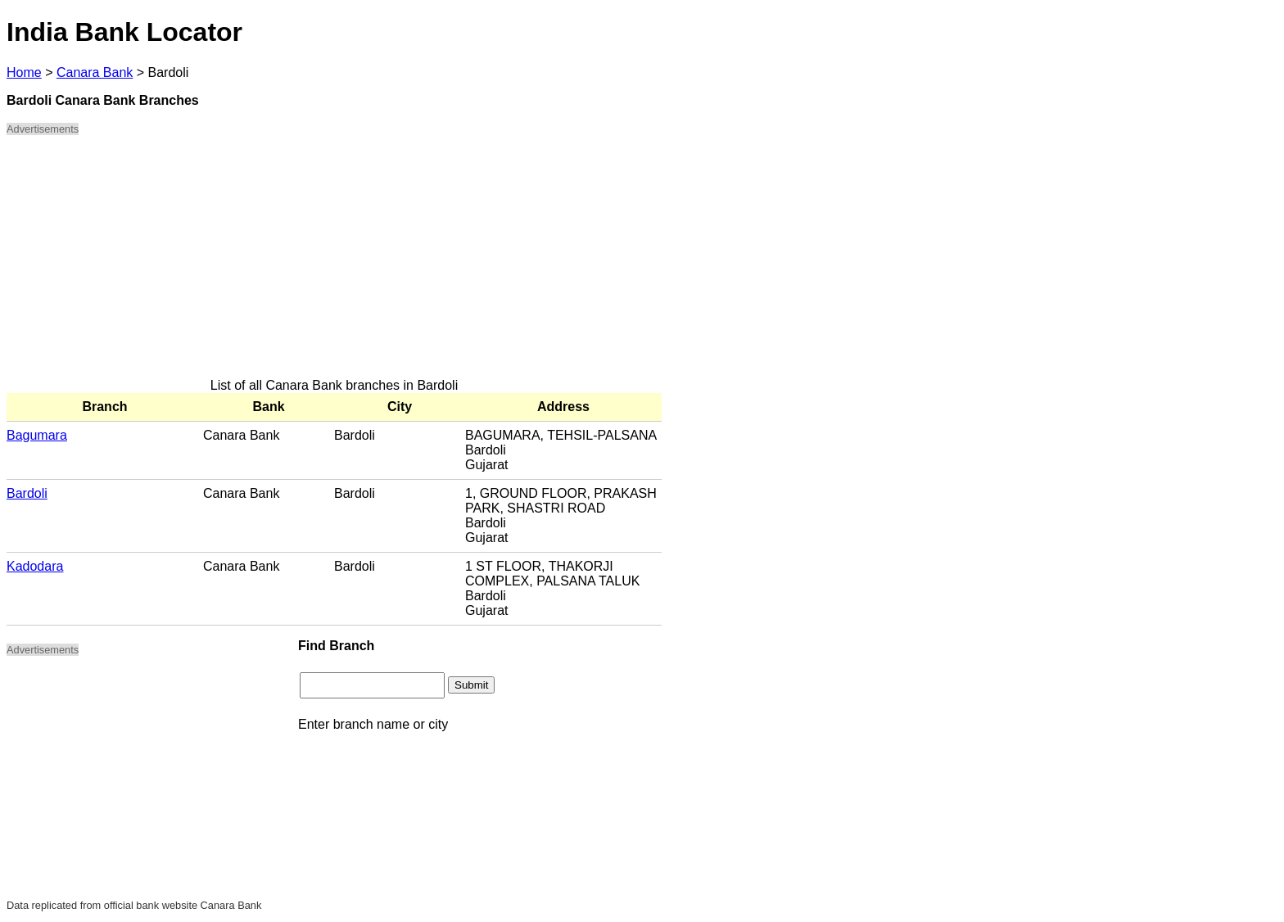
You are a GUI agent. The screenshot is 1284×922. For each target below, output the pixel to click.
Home (24, 72)
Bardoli (27, 493)
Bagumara (37, 435)
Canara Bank (95, 72)
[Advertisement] (334, 263)
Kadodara (35, 566)
